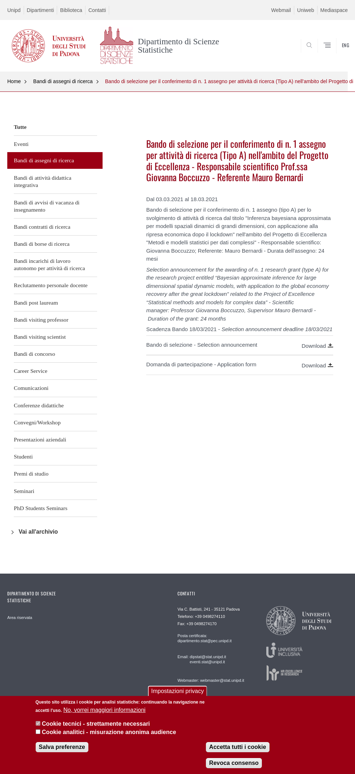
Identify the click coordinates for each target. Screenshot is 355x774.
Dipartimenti (40, 10)
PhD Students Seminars (40, 508)
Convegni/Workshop (37, 422)
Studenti (23, 456)
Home (14, 81)
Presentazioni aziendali (40, 439)
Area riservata (19, 617)
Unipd (14, 10)
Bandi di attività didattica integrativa (42, 181)
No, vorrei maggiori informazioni (104, 710)
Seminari (24, 491)
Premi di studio (31, 473)
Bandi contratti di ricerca (42, 227)
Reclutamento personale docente (51, 285)
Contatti (97, 10)
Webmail (281, 10)
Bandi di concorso (34, 354)
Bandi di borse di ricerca (41, 244)
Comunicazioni (31, 388)
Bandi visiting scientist (40, 337)
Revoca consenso (234, 763)
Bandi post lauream (36, 303)
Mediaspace (334, 10)
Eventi (21, 144)
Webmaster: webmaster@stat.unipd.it (211, 680)
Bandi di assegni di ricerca (62, 81)
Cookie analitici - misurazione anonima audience (109, 732)
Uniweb (305, 10)
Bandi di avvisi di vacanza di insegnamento (47, 206)
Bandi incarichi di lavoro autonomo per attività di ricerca (49, 264)
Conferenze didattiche (39, 405)
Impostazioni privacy (177, 691)
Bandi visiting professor (41, 320)
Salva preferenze (62, 747)
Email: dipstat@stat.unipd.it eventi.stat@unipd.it (202, 659)
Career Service (30, 371)
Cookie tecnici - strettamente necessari (96, 724)
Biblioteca (71, 10)
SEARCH (325, 53)
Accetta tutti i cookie (237, 747)
